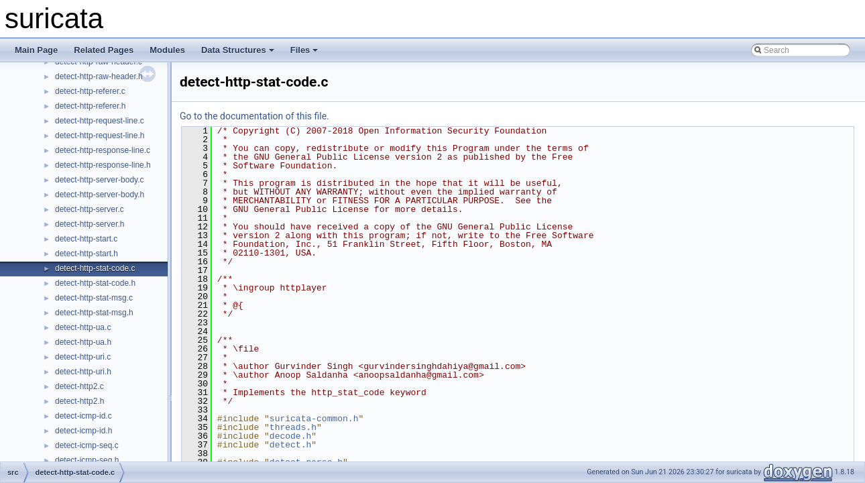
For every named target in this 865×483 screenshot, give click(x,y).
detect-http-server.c (89, 209)
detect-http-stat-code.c (95, 268)
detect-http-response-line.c (102, 150)
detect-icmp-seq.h (87, 460)
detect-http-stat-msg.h (94, 312)
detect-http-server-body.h (99, 194)
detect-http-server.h (89, 224)
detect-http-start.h (86, 253)
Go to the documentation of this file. (254, 116)
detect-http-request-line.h (99, 135)
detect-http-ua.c (83, 327)
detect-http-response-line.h (103, 165)
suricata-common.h (314, 419)
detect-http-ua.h (83, 342)
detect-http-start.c (86, 239)
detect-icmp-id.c (83, 416)
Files (304, 50)
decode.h (290, 436)
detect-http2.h (79, 401)
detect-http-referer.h (90, 106)
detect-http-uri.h (83, 371)
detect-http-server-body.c (99, 179)
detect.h (290, 445)
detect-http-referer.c (90, 91)
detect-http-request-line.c (99, 120)
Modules (167, 50)
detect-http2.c (79, 386)
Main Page (36, 50)
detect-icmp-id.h (83, 430)
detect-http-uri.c (83, 357)
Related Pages (103, 50)
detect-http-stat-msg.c (94, 298)
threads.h (293, 427)
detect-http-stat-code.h (95, 283)
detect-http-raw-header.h (99, 76)
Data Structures (237, 50)
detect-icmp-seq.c (87, 445)
